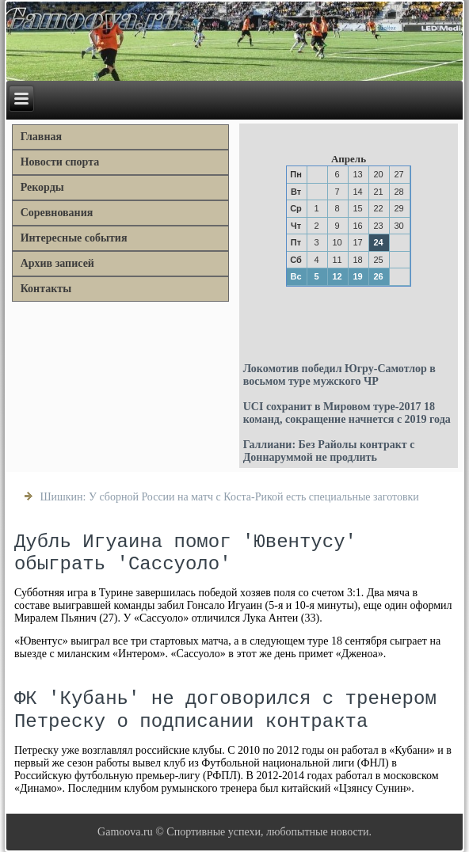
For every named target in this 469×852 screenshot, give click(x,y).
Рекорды (42, 187)
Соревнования (57, 213)
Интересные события (74, 238)
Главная (41, 137)
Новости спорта (60, 162)
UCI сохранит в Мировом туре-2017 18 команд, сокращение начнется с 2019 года (347, 413)
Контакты (46, 289)
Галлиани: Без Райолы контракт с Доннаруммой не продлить (329, 451)
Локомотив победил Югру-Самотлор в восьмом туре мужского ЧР (339, 375)
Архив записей (57, 263)
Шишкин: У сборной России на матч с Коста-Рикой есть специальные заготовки (229, 497)
